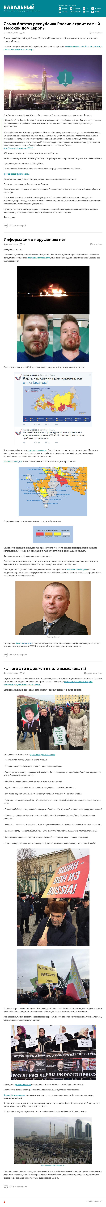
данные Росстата (23, 1085)
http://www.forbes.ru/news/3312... (19, 148)
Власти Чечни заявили (14, 1095)
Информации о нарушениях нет (35, 239)
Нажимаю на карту (13, 461)
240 (24, 244)
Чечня (100, 33)
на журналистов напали (39, 258)
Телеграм (96, 8)
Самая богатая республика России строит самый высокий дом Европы (52, 26)
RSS (86, 12)
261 (24, 33)
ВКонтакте (75, 8)
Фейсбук (63, 8)
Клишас (95, 244)
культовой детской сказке (42, 754)
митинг (95, 673)
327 (24, 673)
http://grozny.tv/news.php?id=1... (53, 1166)
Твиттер (63, 12)
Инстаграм (75, 12)
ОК (85, 8)
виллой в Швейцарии (77, 569)
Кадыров (95, 33)
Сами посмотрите (24, 643)
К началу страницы (94, 1201)
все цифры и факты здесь (16, 174)
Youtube (95, 12)
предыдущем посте (37, 450)
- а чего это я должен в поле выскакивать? (45, 668)
